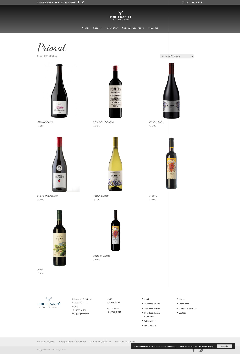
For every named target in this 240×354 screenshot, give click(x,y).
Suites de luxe (150, 325)
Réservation (112, 28)
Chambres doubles (152, 308)
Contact (186, 2)
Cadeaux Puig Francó (133, 28)
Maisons (182, 299)
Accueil (85, 28)
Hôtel (96, 28)
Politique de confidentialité (72, 341)
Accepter (224, 346)
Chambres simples (152, 304)
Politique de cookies (125, 341)
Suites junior (149, 321)
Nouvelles (153, 28)
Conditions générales (100, 341)
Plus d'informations (205, 346)
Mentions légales (46, 341)
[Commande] (177, 56)
